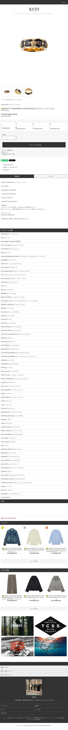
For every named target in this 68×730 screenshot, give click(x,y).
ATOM (39, 719)
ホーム (3, 99)
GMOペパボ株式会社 (39, 725)
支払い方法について (12, 717)
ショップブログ (31, 719)
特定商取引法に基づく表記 (8, 154)
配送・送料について (21, 717)
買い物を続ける (5, 169)
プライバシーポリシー (50, 717)
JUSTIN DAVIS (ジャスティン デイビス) (14, 99)
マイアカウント (4, 705)
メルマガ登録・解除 (60, 717)
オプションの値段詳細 (7, 150)
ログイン (3, 709)
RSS (36, 719)
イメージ (51, 176)
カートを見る (38, 709)
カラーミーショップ (21, 725)
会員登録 (37, 705)
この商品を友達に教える (7, 164)
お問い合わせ (4, 713)
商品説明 (17, 176)
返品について (5, 152)
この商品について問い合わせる (8, 167)
